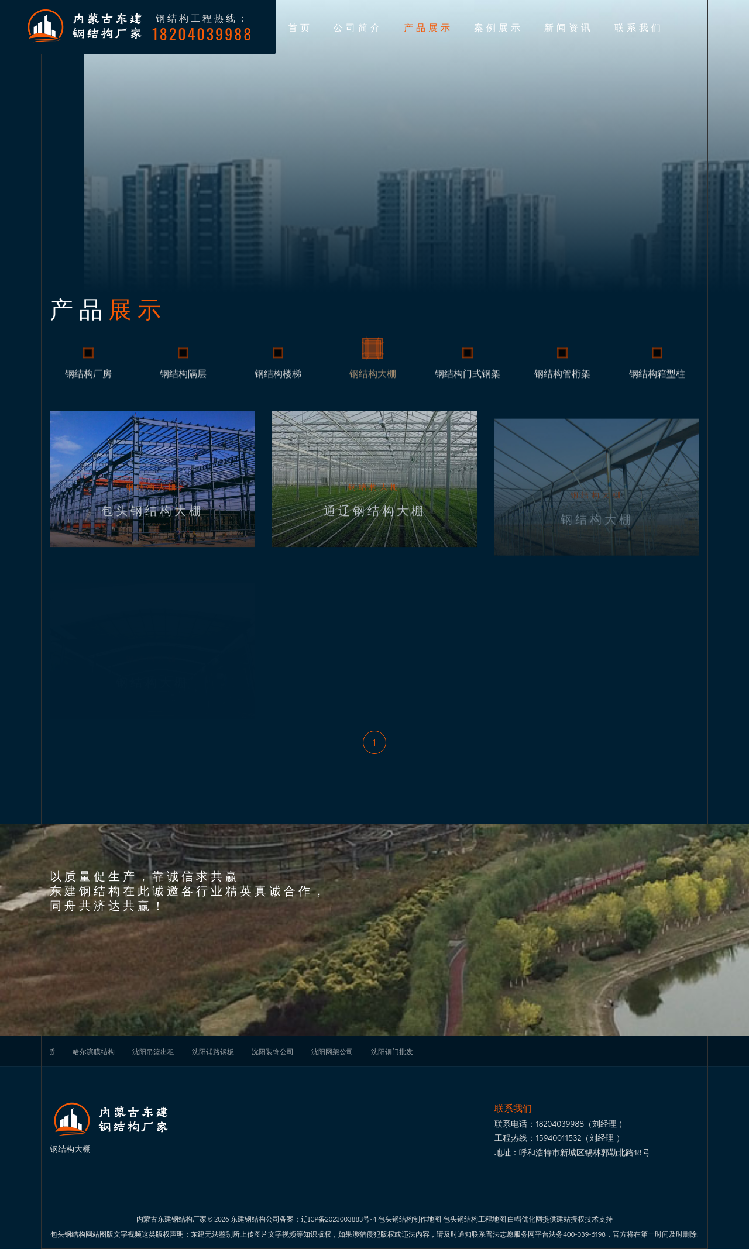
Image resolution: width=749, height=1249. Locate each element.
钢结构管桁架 (562, 380)
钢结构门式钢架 (467, 380)
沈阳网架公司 (332, 1051)
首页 (300, 27)
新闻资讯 (568, 27)
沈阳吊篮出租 (153, 1051)
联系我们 (639, 27)
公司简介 (358, 27)
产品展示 (428, 27)
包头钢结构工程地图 (474, 1218)
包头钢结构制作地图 (409, 1218)
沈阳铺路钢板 (213, 1051)
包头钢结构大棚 (152, 526)
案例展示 (498, 27)
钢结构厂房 (88, 380)
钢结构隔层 (183, 380)
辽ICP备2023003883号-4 (338, 1218)
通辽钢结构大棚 (375, 526)
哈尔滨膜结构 (94, 1051)
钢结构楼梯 (278, 380)
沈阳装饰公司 (273, 1051)
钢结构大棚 (372, 380)
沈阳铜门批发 (392, 1051)
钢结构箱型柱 (657, 380)
